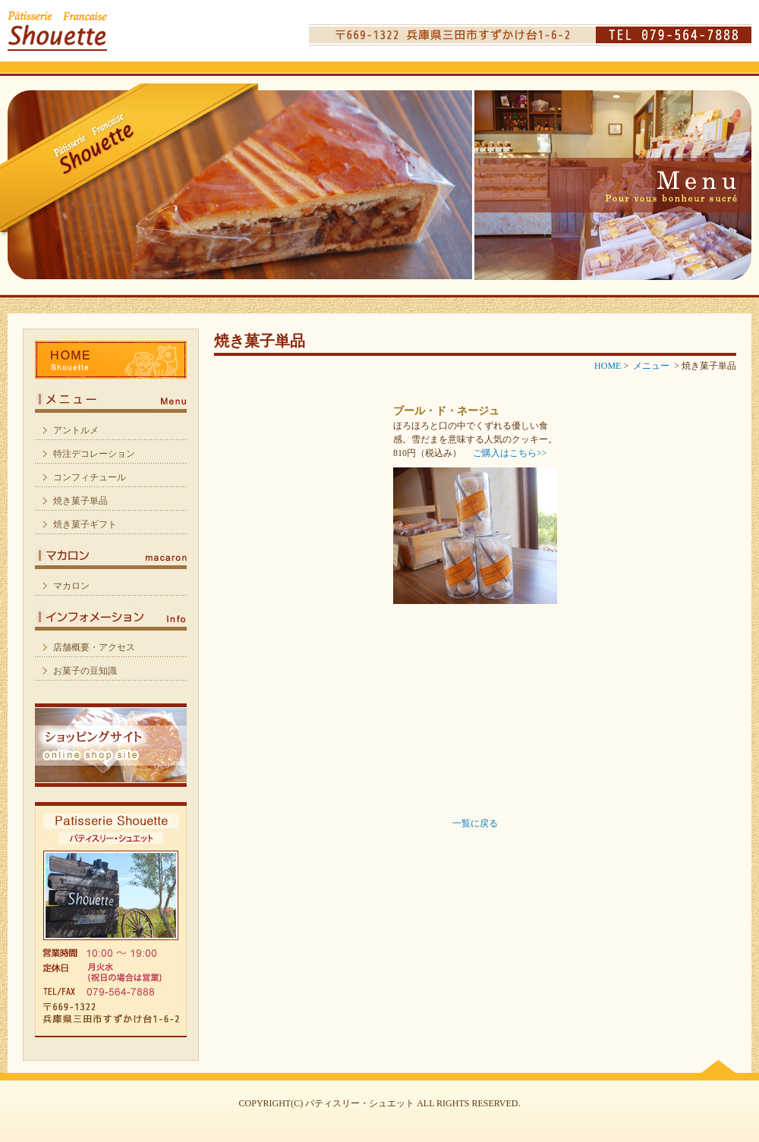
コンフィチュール (89, 477)
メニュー (111, 398)
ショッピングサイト (111, 745)
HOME (111, 360)
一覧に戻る (475, 823)
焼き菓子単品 (80, 500)
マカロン (111, 553)
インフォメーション (111, 615)
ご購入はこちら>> (510, 453)
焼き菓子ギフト (85, 524)
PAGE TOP (718, 1065)
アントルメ (76, 430)
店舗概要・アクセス (94, 647)
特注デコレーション (94, 453)
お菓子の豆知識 (85, 670)
